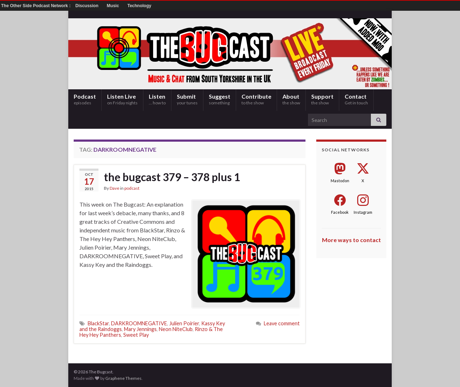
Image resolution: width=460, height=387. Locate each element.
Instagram (363, 212)
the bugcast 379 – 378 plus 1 (172, 176)
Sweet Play (136, 335)
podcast (131, 188)
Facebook (340, 212)
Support (322, 99)
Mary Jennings (140, 329)
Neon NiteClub (176, 329)
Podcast (85, 99)
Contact (356, 99)
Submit (187, 99)
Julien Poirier (184, 323)
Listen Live (122, 99)
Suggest (219, 99)
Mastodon (340, 180)
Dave (114, 188)
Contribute (256, 99)
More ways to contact (351, 239)
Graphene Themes (123, 378)
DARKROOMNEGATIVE (139, 323)
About (291, 99)
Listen (157, 99)
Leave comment (282, 323)
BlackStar (98, 323)
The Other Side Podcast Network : (36, 5)
